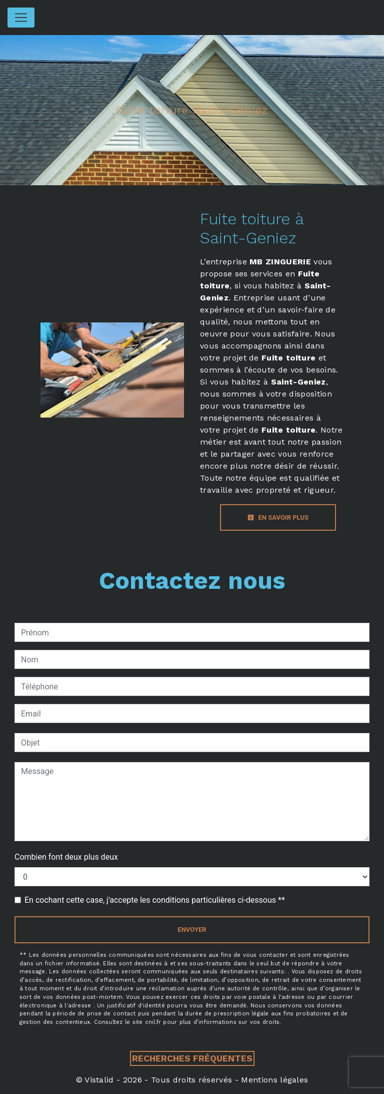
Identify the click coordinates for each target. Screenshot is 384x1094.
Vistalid (99, 1079)
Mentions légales (273, 1079)
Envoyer (192, 929)
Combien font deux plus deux (66, 857)
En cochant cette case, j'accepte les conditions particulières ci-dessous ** (154, 900)
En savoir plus (278, 517)
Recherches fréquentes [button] (192, 1058)
